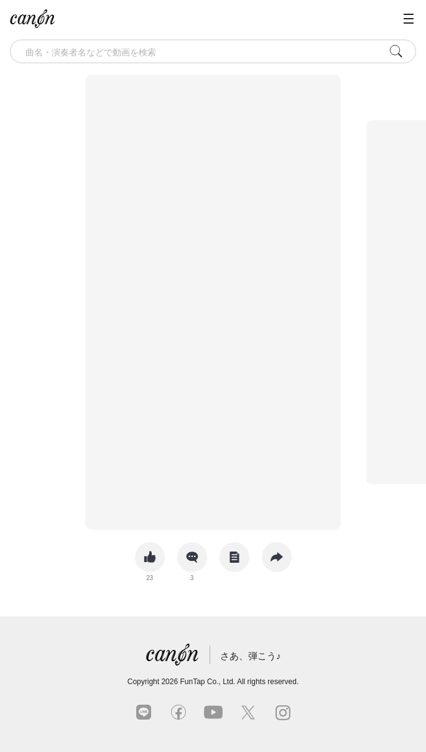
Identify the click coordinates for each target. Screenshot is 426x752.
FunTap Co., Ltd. (207, 681)
